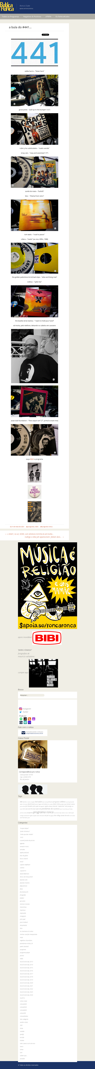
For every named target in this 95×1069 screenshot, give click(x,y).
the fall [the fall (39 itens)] (46, 815)
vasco (21, 1046)
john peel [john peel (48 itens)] (35, 806)
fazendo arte (23, 880)
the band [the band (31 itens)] (42, 815)
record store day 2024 (26, 995)
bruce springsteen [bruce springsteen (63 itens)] (53, 802)
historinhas (23, 907)
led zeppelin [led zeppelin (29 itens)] (41, 806)
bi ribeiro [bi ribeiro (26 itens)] (29, 802)
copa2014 (23, 871)
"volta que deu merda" (26, 834)
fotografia (23, 895)
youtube (22, 1059)
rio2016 (22, 998)
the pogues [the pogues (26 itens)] (51, 815)
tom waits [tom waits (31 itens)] (72, 815)
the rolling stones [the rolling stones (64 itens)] (59, 815)
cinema (22, 868)
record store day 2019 (26, 980)
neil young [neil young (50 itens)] (68, 806)
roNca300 (23, 1013)
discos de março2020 (26, 877)
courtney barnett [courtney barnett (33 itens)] (70, 802)
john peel (22, 919)
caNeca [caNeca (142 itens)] (62, 801)
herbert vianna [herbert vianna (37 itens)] (71, 804)
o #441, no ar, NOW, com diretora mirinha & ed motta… (29, 534)
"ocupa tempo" (24, 828)
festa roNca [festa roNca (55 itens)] (56, 804)
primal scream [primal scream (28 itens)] (23, 812)
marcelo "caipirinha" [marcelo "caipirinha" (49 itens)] (59, 806)
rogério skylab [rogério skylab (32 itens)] (32, 815)
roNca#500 (23, 1007)
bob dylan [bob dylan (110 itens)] (38, 802)
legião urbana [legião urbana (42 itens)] (48, 806)
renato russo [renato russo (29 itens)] (65, 812)
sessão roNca (24, 1022)
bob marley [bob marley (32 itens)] (45, 802)
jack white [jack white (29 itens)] (22, 806)
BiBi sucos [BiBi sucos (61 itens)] (23, 802)
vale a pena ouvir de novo (27, 1043)
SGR (21, 1025)
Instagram (25, 708)
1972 (21, 837)
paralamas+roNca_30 (26, 943)
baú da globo (24, 855)
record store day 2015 (26, 968)
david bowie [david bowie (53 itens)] (31, 804)
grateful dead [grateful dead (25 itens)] (63, 804)
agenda (22, 843)
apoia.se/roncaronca (26, 8)
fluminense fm (24, 892)
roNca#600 (23, 1010)
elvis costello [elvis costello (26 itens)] (50, 804)
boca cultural (24, 859)
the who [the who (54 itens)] (67, 815)
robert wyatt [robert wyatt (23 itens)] (71, 812)
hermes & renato (25, 904)
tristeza (22, 1040)
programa (31, 527)
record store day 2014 (26, 965)
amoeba (22, 849)
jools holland (24, 922)
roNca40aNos (24, 1016)
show (21, 1028)
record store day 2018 (26, 977)
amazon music (24, 846)
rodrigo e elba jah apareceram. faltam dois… (44, 537)
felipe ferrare (23, 886)
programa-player (25, 952)
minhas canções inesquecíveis (28, 934)
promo (22, 955)
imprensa (22, 910)
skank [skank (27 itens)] (38, 815)
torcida (22, 1037)
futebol (22, 898)
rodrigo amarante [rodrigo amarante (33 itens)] (24, 815)
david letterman (24, 874)
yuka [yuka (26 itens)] (28, 817)
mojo (21, 937)
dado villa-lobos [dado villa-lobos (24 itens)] (23, 804)
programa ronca (47, 527)
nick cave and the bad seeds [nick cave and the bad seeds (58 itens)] (31, 809)
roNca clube (23, 1001)
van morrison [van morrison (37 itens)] (23, 817)
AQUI (32, 459)
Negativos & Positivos (32, 16)
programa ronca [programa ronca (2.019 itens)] (43, 812)
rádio (36, 527)
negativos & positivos (26, 940)
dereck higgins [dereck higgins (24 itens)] (38, 804)
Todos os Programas (10, 16)
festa (21, 889)
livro (21, 928)
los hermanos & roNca (26, 931)
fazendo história (24, 883)
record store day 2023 (26, 992)
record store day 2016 (26, 971)
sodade (22, 1031)
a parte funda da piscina (27, 840)
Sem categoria (24, 1019)
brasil (21, 862)
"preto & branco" (25, 831)
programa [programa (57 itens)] (30, 813)
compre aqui (23, 672)
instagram (23, 916)
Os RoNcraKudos (62, 16)
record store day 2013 (26, 962)
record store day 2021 (26, 986)
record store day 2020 (26, 983)
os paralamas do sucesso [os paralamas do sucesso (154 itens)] (49, 808)
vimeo (21, 1049)
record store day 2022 (26, 989)
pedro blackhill (24, 946)
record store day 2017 (26, 974)
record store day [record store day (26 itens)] (57, 812)
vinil (21, 1052)
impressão (23, 913)
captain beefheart (25, 865)
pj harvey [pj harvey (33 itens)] (70, 809)
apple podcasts (24, 852)
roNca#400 (23, 1004)
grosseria (22, 901)
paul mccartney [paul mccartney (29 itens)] (64, 809)
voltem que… (23, 1055)
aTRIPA (48, 16)
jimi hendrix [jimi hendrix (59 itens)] (28, 806)
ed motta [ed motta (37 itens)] (44, 804)
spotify (22, 1034)
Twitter (23, 712)
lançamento (23, 925)
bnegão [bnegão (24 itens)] (33, 802)
